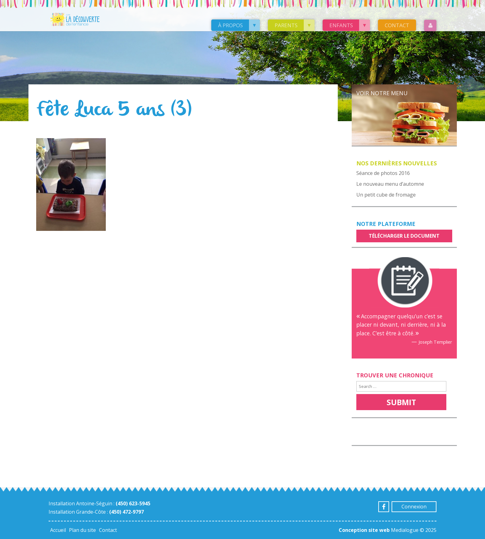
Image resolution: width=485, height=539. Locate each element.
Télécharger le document (404, 235)
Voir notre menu (382, 93)
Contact (397, 25)
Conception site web (364, 530)
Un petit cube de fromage (386, 194)
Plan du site (82, 530)
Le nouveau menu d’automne (390, 183)
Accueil (58, 530)
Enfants (341, 25)
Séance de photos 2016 (383, 173)
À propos (230, 25)
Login (430, 25)
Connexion (414, 506)
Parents (286, 25)
